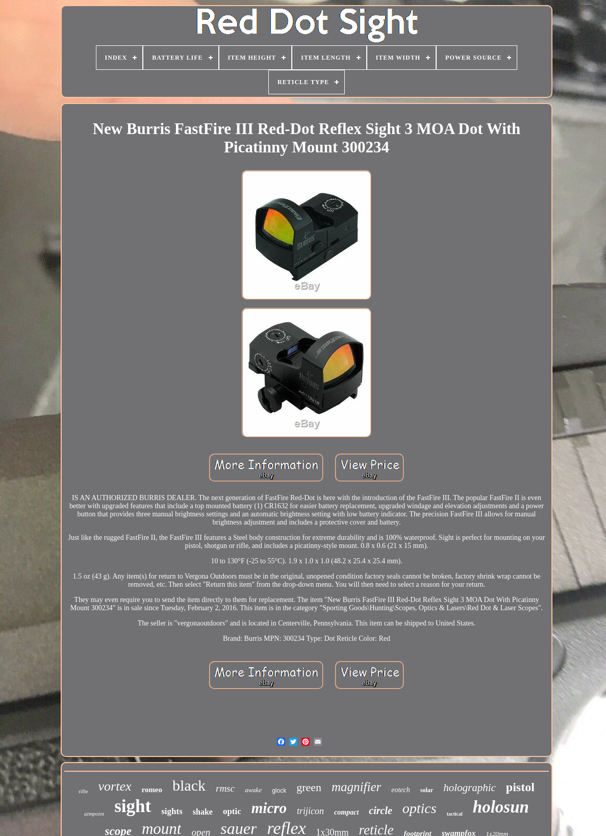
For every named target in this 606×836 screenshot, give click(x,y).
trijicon (310, 811)
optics (419, 808)
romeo (151, 790)
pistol (520, 787)
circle (380, 810)
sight (132, 806)
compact (346, 812)
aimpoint (94, 814)
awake (253, 790)
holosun (501, 807)
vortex (115, 786)
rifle (83, 791)
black (189, 785)
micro (269, 808)
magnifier (356, 787)
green (308, 787)
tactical (455, 814)
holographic (469, 787)
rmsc (225, 788)
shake (203, 811)
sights (172, 811)
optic (232, 811)
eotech (400, 790)
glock (279, 790)
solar (426, 790)
